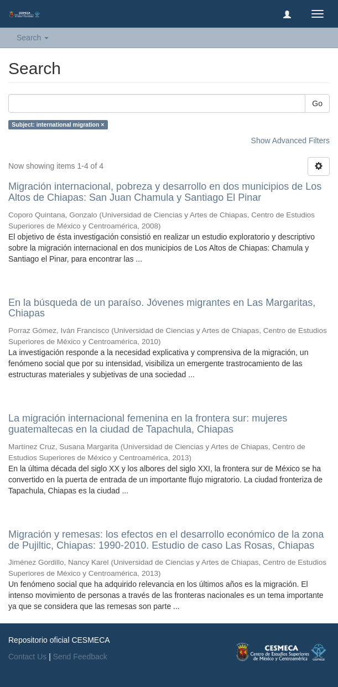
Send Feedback (80, 656)
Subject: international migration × (58, 124)
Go (317, 103)
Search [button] (33, 37)
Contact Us (27, 656)
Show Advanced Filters (290, 140)
